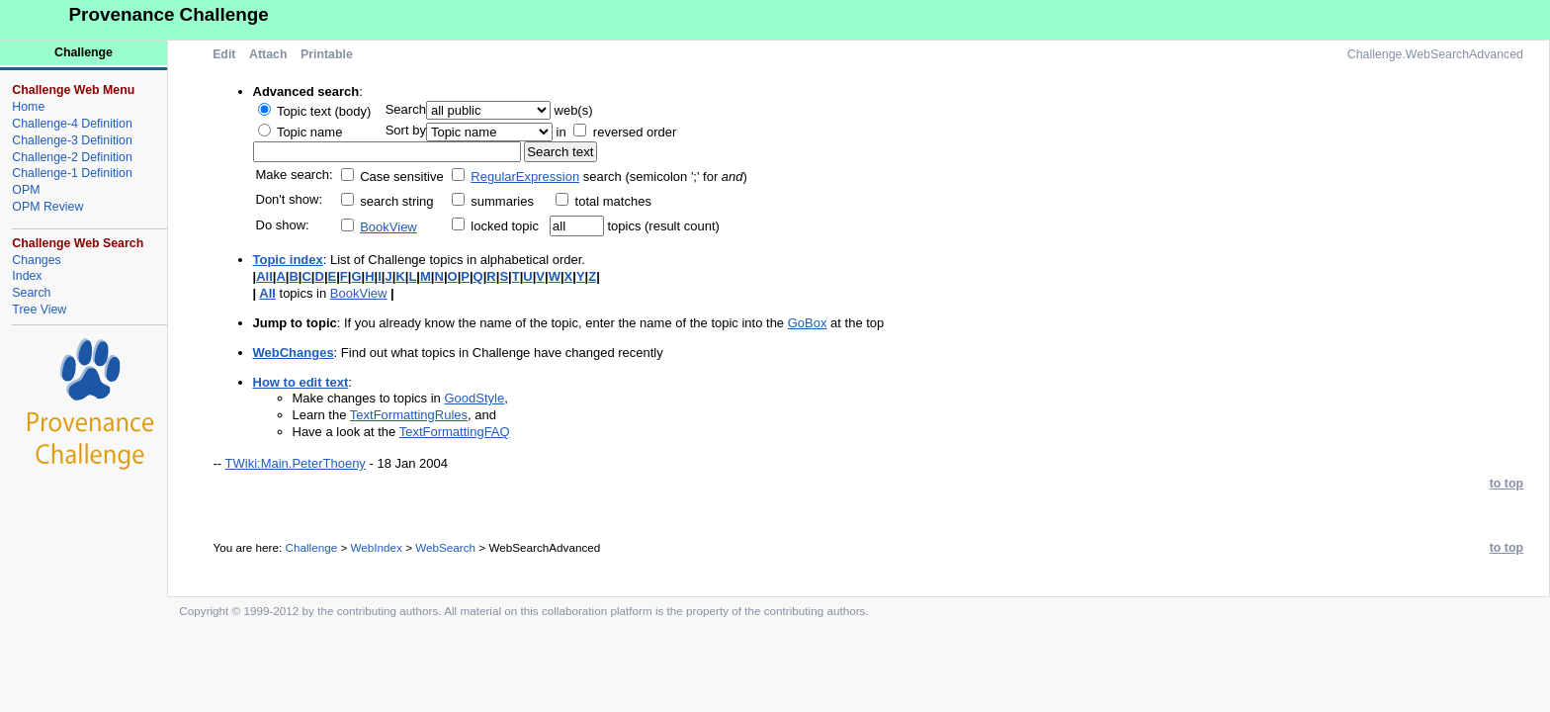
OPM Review (47, 207)
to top (1506, 483)
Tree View (39, 309)
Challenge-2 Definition (71, 157)
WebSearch (445, 547)
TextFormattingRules (409, 414)
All (264, 276)
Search (31, 293)
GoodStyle (474, 398)
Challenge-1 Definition (71, 173)
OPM (26, 190)
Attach (268, 54)
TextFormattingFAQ (454, 431)
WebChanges (293, 352)
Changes (36, 260)
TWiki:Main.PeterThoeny (295, 463)
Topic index (288, 259)
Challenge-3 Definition (71, 140)
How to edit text (301, 382)
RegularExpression (525, 176)
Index (27, 276)
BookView (388, 227)
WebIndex (375, 547)
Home (28, 107)
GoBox (807, 322)
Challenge (312, 547)
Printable (327, 54)
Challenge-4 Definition (71, 124)
